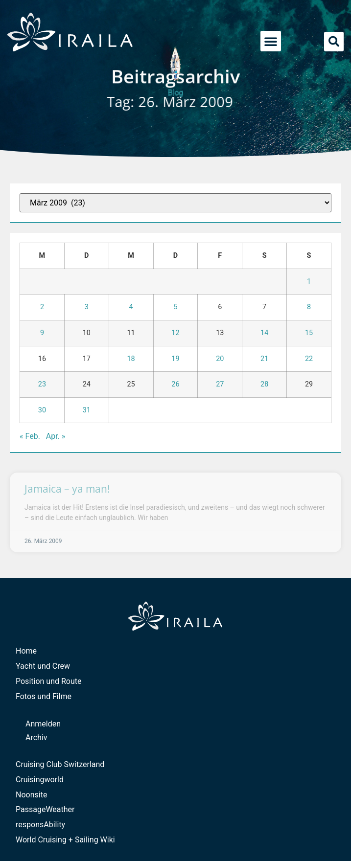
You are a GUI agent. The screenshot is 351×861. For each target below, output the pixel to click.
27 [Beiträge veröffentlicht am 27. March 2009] (220, 384)
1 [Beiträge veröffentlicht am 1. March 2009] (309, 281)
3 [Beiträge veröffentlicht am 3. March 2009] (87, 307)
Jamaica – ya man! (67, 489)
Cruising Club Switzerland (60, 764)
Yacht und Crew (43, 666)
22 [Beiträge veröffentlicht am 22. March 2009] (309, 359)
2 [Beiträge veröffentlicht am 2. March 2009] (42, 307)
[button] (270, 41)
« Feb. (30, 436)
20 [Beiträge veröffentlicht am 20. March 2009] (220, 359)
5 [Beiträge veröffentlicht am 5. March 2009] (175, 307)
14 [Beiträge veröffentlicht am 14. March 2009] (264, 333)
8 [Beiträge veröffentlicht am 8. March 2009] (309, 307)
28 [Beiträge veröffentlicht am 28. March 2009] (264, 384)
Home (26, 651)
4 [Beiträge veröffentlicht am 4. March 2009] (131, 307)
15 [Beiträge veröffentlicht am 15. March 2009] (309, 333)
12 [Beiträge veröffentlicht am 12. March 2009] (175, 333)
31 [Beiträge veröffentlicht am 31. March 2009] (87, 410)
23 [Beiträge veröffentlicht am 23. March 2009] (42, 384)
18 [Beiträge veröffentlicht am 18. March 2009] (131, 359)
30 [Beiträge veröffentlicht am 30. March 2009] (42, 410)
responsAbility (40, 824)
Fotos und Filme (43, 696)
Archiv (36, 737)
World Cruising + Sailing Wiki (65, 839)
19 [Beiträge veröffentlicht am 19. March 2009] (175, 359)
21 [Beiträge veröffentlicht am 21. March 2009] (264, 359)
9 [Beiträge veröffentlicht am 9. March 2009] (42, 333)
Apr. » (56, 436)
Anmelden (43, 723)
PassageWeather (45, 809)
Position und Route (49, 681)
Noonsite (31, 794)
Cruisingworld (40, 779)
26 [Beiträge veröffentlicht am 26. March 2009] (175, 384)
